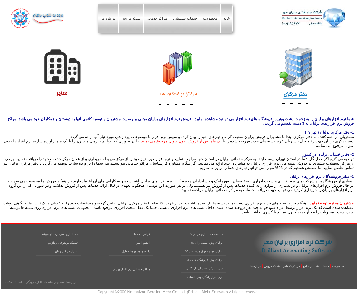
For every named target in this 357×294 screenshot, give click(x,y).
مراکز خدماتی (157, 18)
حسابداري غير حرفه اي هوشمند (58, 234)
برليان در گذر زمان (66, 251)
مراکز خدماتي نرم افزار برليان (131, 269)
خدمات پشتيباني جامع (316, 266)
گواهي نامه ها (142, 234)
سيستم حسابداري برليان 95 (206, 234)
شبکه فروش (131, 18)
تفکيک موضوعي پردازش (63, 242)
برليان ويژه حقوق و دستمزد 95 (204, 251)
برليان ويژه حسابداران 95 (207, 242)
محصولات (210, 18)
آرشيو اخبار (143, 242)
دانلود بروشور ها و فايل (136, 251)
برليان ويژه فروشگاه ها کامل (205, 259)
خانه (227, 18)
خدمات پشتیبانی (185, 18)
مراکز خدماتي (291, 266)
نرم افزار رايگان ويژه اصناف (205, 277)
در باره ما (108, 18)
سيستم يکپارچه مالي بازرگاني (204, 268)
